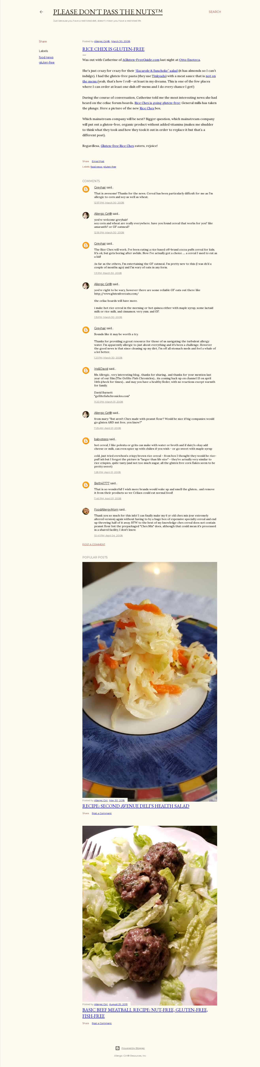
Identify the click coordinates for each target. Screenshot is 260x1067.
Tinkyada (159, 76)
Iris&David (101, 369)
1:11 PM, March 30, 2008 (108, 272)
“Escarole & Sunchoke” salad (156, 71)
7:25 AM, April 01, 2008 (107, 428)
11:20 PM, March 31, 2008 (108, 401)
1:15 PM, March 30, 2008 (108, 317)
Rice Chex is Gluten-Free (113, 49)
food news (46, 57)
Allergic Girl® (103, 214)
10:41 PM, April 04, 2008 (108, 535)
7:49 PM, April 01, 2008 (107, 498)
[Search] (215, 12)
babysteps (101, 439)
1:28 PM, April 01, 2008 (107, 472)
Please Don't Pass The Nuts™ (108, 11)
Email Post (98, 161)
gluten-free (47, 62)
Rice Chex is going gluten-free (157, 103)
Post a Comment (93, 544)
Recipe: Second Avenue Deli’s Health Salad (135, 806)
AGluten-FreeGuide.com (140, 60)
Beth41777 (101, 483)
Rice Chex (147, 108)
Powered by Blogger (130, 1048)
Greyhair (100, 187)
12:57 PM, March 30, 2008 (109, 202)
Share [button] (43, 41)
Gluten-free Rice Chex (117, 146)
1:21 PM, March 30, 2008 (108, 357)
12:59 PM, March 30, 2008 (109, 232)
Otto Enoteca (189, 60)
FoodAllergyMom (106, 509)
